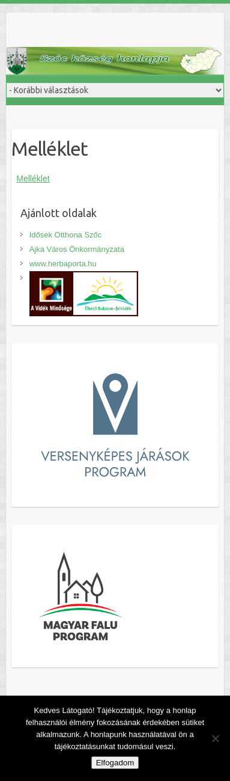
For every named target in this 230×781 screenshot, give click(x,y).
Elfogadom (115, 762)
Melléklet (32, 178)
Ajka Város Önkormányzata (76, 249)
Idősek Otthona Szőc (65, 234)
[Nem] (215, 738)
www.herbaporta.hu (63, 263)
